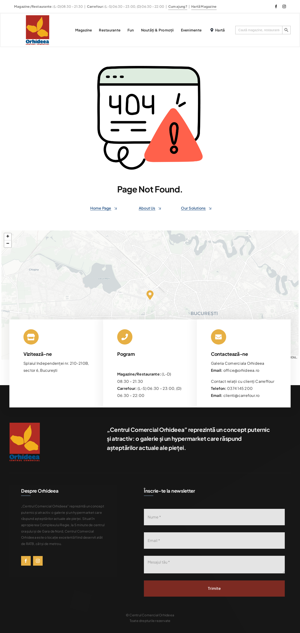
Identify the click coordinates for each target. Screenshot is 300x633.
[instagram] (284, 6)
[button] (150, 295)
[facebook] (276, 6)
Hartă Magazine (204, 6)
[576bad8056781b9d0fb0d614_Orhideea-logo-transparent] (37, 17)
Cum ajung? (177, 6)
